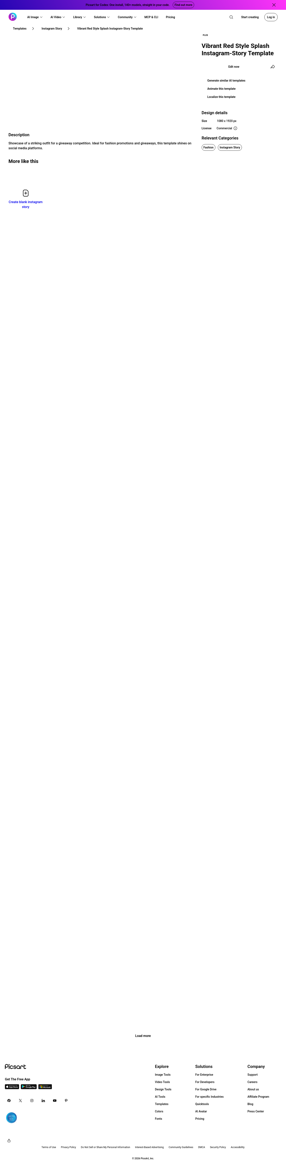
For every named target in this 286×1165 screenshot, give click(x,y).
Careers (252, 1082)
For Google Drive (205, 1089)
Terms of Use (48, 1147)
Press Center (255, 1111)
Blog (250, 1104)
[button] (35, 17)
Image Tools (163, 1074)
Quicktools (202, 1104)
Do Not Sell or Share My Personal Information (105, 1147)
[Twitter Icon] (20, 1100)
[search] (231, 17)
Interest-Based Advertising (149, 1147)
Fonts (158, 1118)
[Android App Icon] (29, 1088)
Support (252, 1074)
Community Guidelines (181, 1147)
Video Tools (162, 1082)
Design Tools (163, 1089)
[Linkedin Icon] (43, 1100)
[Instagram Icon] (32, 1100)
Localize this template (221, 96)
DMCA (201, 1147)
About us (253, 1089)
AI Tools (160, 1096)
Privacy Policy (68, 1147)
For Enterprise (204, 1074)
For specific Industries (209, 1096)
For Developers (204, 1082)
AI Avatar (201, 1111)
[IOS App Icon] (12, 1088)
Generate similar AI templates (226, 80)
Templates (161, 1104)
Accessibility (238, 1147)
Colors (159, 1111)
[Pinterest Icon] (66, 1100)
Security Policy (218, 1147)
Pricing (199, 1118)
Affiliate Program (258, 1096)
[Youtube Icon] (55, 1100)
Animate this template (221, 88)
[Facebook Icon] (9, 1100)
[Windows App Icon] (45, 1088)
